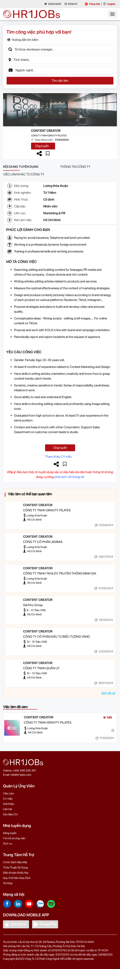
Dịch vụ (7, 843)
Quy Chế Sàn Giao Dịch (17, 877)
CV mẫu (7, 798)
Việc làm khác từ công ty (23, 174)
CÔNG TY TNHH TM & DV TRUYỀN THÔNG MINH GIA (59, 573)
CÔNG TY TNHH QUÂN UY (41, 668)
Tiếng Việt (92, 4)
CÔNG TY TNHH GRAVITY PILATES (49, 135)
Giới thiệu (8, 803)
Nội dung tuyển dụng (20, 167)
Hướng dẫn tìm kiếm (22, 40)
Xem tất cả (108, 693)
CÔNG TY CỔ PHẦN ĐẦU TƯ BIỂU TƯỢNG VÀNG (56, 636)
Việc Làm (8, 793)
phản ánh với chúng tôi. (69, 477)
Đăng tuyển (9, 833)
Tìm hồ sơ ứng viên (14, 838)
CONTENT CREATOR (46, 131)
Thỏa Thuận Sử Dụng (15, 867)
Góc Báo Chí (10, 814)
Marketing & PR (54, 213)
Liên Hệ (7, 809)
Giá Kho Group (33, 605)
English (109, 4)
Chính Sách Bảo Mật (15, 862)
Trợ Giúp (8, 883)
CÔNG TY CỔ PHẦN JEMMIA (43, 542)
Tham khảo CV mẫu (58, 456)
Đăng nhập (52, 4)
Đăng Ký (71, 4)
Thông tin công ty (75, 167)
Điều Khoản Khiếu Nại (15, 872)
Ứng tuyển (42, 146)
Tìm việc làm (60, 80)
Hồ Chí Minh (52, 220)
